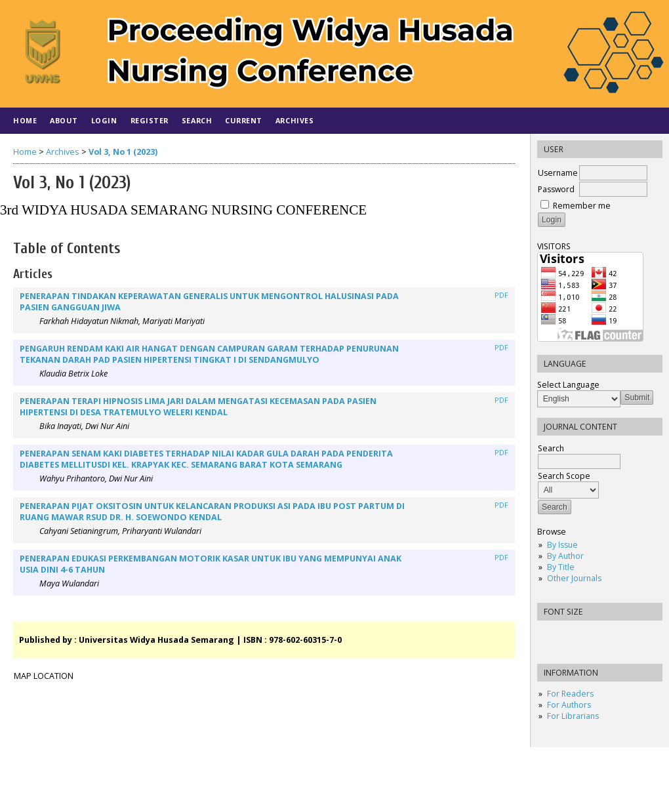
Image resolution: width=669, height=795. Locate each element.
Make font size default (570, 634)
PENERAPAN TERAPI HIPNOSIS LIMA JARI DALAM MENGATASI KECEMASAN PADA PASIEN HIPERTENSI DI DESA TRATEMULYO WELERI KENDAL (198, 407)
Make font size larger (591, 634)
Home (25, 120)
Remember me (582, 205)
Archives (294, 120)
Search (197, 120)
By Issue (562, 544)
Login (104, 120)
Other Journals (574, 578)
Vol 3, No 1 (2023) (123, 151)
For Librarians (573, 716)
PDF (501, 295)
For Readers (570, 693)
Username (558, 172)
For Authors (569, 704)
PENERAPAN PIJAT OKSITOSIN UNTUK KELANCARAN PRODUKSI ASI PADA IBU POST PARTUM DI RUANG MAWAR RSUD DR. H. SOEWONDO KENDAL (212, 511)
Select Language (568, 384)
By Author (565, 555)
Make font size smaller (549, 634)
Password (556, 189)
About (64, 120)
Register (150, 120)
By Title (561, 567)
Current (243, 120)
